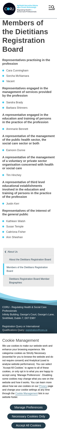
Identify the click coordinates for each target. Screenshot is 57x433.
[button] (52, 8)
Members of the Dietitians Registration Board (27, 269)
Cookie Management (26, 393)
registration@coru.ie (36, 330)
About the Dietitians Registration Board (30, 259)
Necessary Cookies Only (28, 416)
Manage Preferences (28, 407)
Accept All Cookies (28, 425)
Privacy (43, 386)
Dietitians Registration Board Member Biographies (29, 281)
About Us (13, 251)
